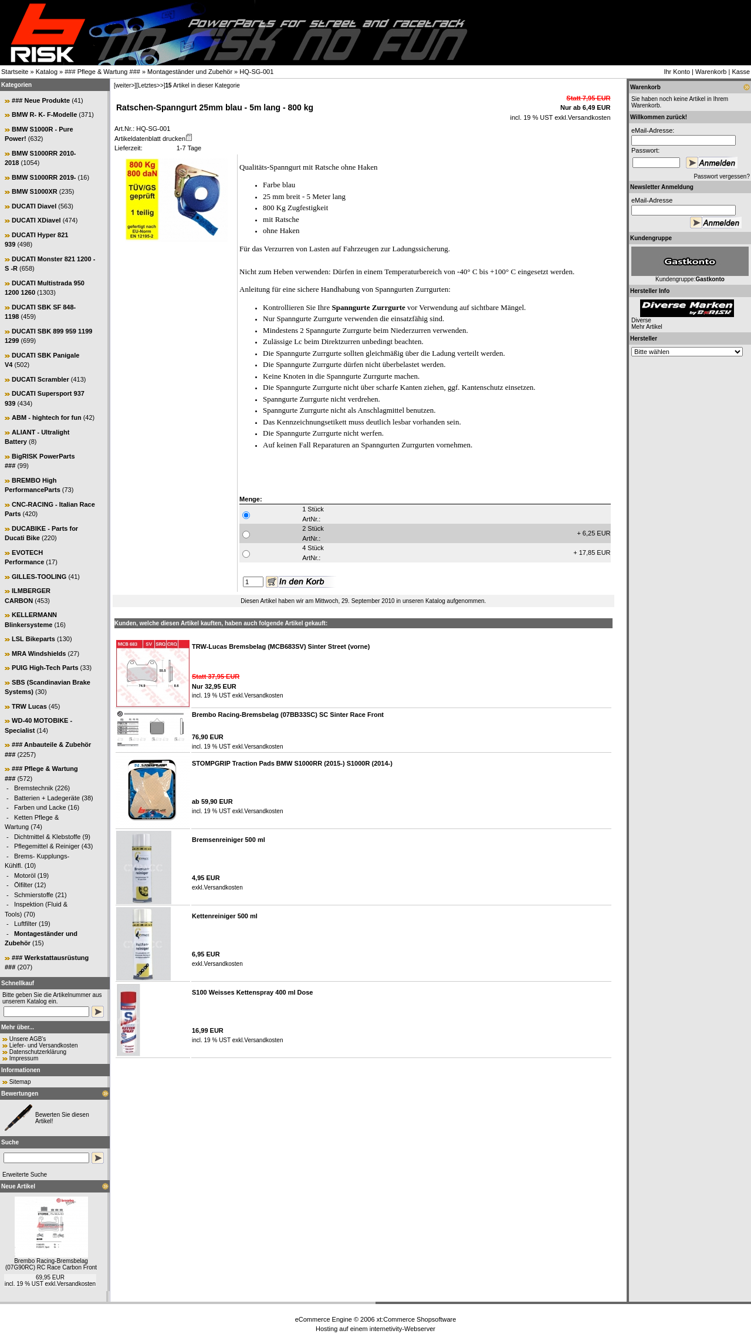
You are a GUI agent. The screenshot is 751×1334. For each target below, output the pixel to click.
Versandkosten (76, 1284)
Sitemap (20, 1082)
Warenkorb (710, 71)
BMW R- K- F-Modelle (44, 114)
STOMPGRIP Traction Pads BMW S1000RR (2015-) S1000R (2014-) (292, 763)
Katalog (46, 71)
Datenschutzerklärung (37, 1052)
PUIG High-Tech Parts (45, 667)
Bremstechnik (33, 787)
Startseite (14, 71)
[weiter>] (125, 85)
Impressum (23, 1058)
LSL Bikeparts (33, 638)
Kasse (741, 71)
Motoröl (25, 875)
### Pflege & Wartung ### (102, 71)
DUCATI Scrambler (40, 379)
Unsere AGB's (27, 1039)
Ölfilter (23, 884)
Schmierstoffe (33, 894)
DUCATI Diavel (34, 206)
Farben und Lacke (40, 807)
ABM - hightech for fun (47, 417)
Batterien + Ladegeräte (47, 797)
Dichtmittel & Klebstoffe (47, 836)
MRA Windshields (39, 653)
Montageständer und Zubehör (189, 71)
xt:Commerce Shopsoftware (416, 1319)
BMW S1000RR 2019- (44, 177)
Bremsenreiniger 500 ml (228, 839)
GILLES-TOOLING (39, 576)
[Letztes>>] (150, 85)
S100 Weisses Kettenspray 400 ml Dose (252, 992)
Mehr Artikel (646, 327)
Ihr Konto (677, 71)
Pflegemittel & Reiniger (47, 846)
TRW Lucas (29, 706)
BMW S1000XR (34, 191)
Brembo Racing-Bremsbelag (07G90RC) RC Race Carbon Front (51, 1264)
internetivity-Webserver (402, 1328)
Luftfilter (25, 923)
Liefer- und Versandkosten (43, 1045)
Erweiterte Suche (24, 1174)
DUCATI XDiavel (36, 220)
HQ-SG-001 (256, 71)
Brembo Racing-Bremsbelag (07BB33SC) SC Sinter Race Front (288, 714)
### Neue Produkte (41, 100)
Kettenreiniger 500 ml (225, 915)
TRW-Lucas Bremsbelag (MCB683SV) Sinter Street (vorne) (281, 646)
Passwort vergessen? (722, 176)
